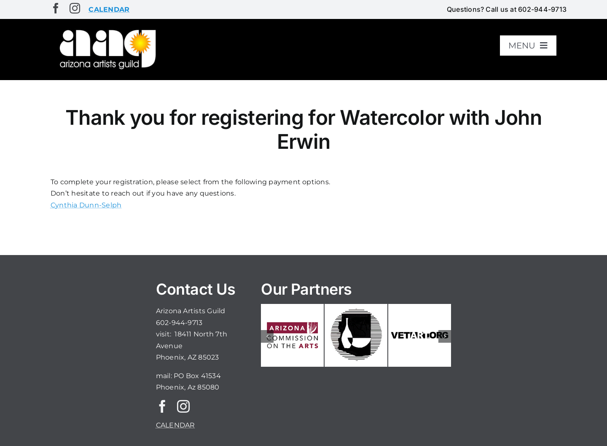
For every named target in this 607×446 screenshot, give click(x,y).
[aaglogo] (106, 30)
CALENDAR (175, 425)
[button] (267, 336)
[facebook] (56, 8)
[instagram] (75, 8)
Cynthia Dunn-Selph (86, 205)
